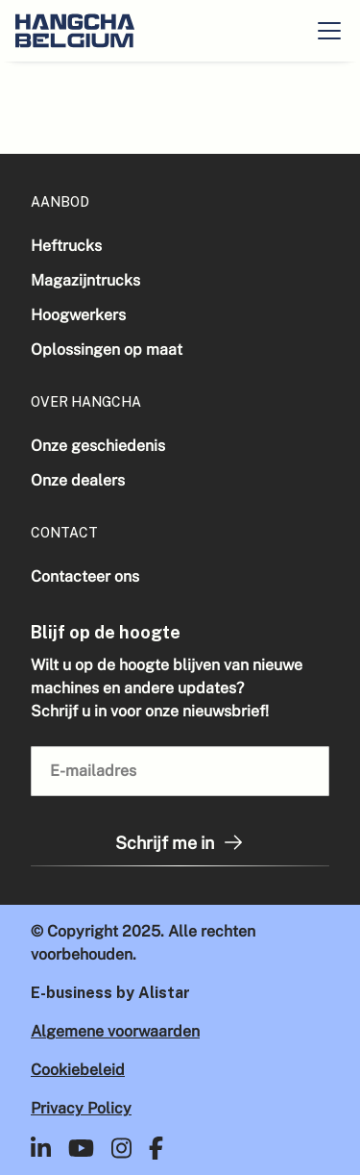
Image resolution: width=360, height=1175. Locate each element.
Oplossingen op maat (106, 349)
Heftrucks (66, 246)
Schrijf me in (180, 842)
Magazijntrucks (85, 280)
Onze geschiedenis (98, 446)
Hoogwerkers (78, 315)
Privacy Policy (81, 1108)
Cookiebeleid (78, 1070)
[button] (329, 31)
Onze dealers (78, 480)
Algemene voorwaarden (115, 1031)
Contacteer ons (85, 576)
